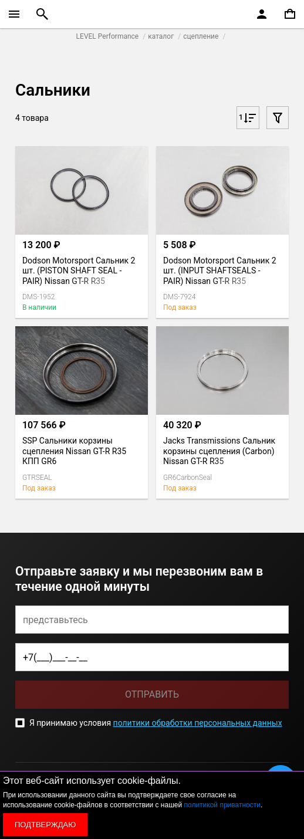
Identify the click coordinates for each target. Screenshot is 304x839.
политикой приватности (222, 805)
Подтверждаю (45, 824)
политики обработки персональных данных (197, 723)
